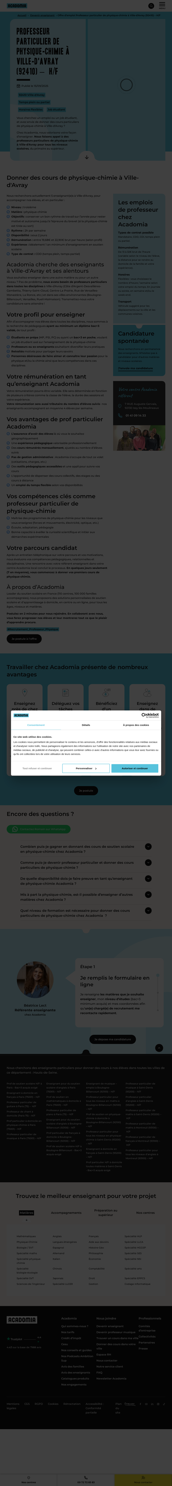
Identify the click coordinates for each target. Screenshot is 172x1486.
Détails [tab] (86, 725)
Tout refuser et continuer (37, 768)
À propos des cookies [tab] (136, 725)
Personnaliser (86, 768)
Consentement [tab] (36, 725)
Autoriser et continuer (135, 768)
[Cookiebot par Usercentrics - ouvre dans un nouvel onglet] (144, 715)
